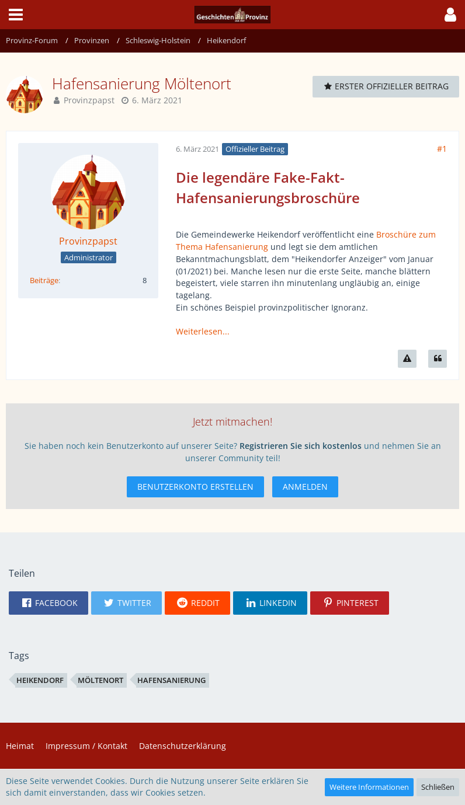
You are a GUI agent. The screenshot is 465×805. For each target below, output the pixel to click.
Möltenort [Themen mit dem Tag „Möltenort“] (100, 680)
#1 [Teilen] (442, 148)
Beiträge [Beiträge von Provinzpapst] (44, 280)
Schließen (437, 787)
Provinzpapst (89, 100)
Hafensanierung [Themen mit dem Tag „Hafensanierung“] (171, 680)
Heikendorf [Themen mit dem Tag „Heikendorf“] (40, 680)
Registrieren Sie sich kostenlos (301, 445)
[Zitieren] (437, 359)
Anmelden (305, 486)
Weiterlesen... (203, 331)
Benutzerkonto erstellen (195, 486)
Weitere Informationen (369, 787)
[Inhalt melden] (407, 359)
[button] (16, 14)
